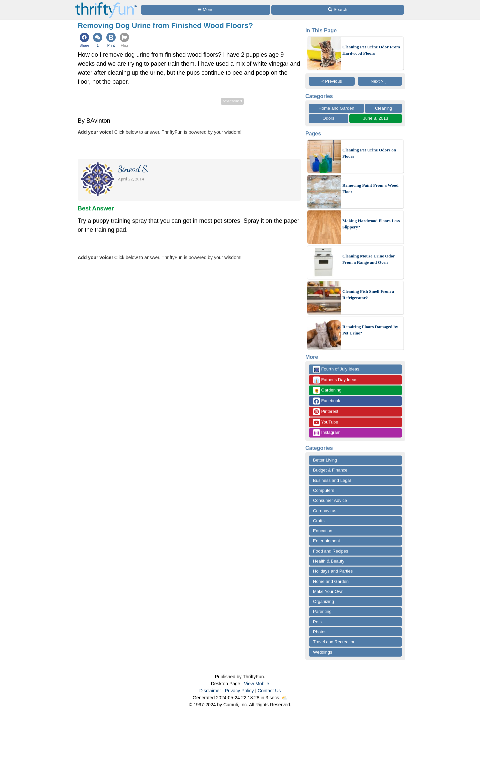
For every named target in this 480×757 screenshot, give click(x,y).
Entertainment (326, 540)
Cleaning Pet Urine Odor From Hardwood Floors (371, 50)
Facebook (326, 401)
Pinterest (325, 411)
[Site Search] (337, 10)
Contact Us (269, 690)
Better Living (325, 460)
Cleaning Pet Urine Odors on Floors (369, 153)
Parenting (322, 611)
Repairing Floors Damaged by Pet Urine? (370, 330)
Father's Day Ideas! (336, 380)
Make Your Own (328, 591)
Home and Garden (336, 108)
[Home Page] (106, 4)
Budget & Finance (330, 470)
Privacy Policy (239, 690)
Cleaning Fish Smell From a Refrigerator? (368, 294)
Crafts (319, 520)
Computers (323, 490)
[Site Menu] (205, 10)
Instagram (326, 432)
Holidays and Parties (333, 571)
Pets (317, 621)
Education (322, 530)
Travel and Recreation (334, 641)
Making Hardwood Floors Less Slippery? (371, 224)
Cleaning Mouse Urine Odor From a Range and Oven (368, 259)
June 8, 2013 (375, 118)
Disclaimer (210, 690)
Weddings (322, 652)
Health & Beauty (328, 561)
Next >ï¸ (380, 81)
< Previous (331, 81)
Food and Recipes (330, 551)
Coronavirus (324, 510)
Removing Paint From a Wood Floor (370, 188)
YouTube (325, 422)
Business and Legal (332, 480)
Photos (319, 631)
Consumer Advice (330, 500)
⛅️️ (284, 697)
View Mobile (256, 683)
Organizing (323, 601)
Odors (328, 118)
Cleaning (383, 108)
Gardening (327, 390)
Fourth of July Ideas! (336, 369)
